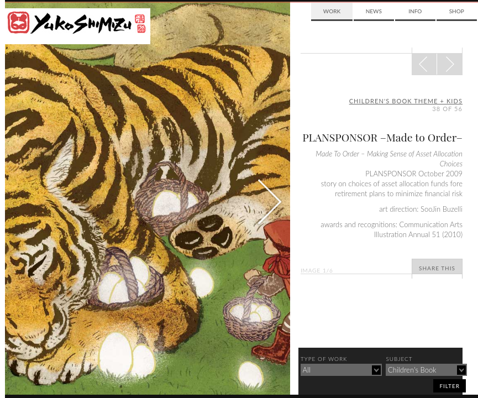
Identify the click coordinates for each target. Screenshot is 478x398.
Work (331, 11)
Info (415, 11)
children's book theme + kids (406, 100)
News (374, 11)
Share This (437, 268)
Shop (456, 11)
